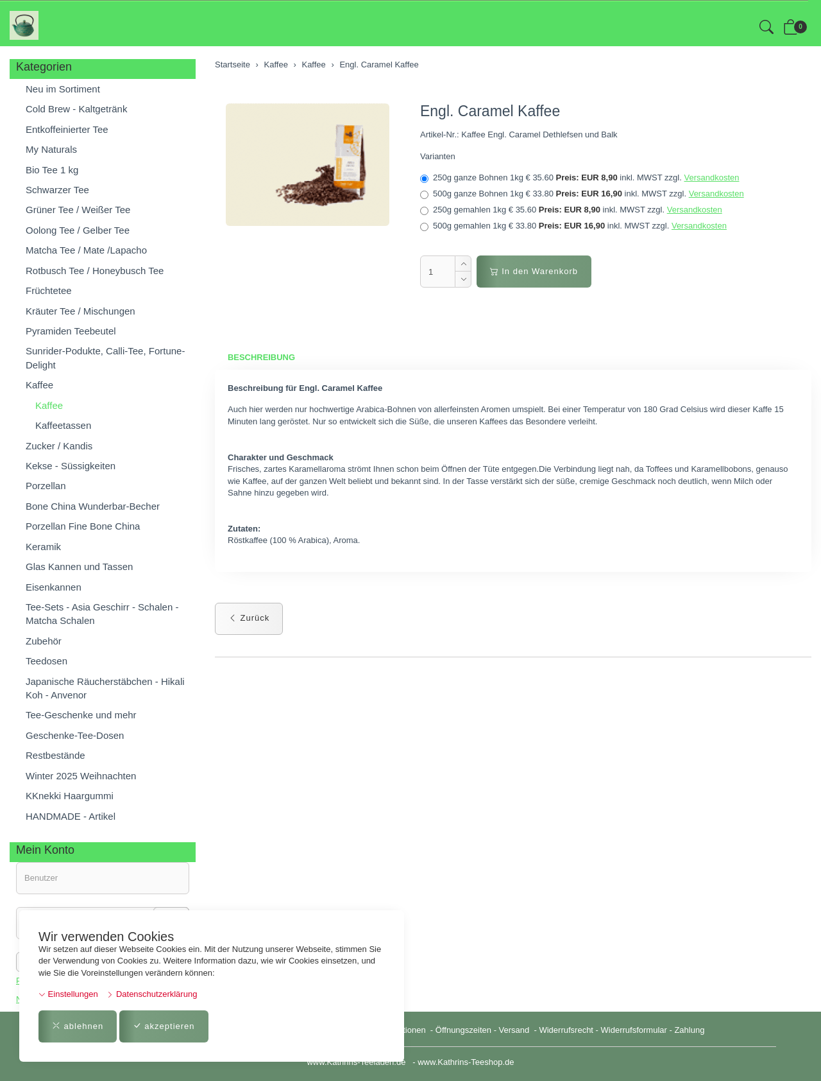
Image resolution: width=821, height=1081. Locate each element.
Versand (514, 1030)
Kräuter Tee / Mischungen (80, 311)
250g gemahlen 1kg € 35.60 (571, 210)
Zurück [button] (248, 618)
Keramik (43, 546)
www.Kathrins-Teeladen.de (356, 1062)
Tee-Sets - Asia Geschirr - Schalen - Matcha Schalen (102, 613)
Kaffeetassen (63, 425)
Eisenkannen (53, 587)
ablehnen (77, 1026)
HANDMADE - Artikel (70, 816)
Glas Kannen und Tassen (79, 566)
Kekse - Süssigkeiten (70, 465)
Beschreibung (261, 357)
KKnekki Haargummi (70, 795)
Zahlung (689, 1030)
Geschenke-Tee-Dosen (75, 735)
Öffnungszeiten (463, 1030)
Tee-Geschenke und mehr (81, 714)
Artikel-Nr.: (439, 134)
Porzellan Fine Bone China (83, 526)
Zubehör (44, 641)
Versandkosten (711, 177)
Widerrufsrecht (566, 1030)
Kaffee (39, 384)
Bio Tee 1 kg (52, 169)
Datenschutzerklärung (151, 994)
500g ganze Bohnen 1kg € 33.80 (582, 194)
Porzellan (46, 485)
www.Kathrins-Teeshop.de (466, 1062)
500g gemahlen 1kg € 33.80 (573, 226)
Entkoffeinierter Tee (67, 129)
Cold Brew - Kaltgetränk (76, 108)
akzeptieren (164, 1026)
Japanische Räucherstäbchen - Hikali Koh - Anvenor (105, 688)
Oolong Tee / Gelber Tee (78, 230)
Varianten (437, 156)
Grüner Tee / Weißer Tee (78, 209)
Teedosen (46, 660)
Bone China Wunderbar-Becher (93, 506)
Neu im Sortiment (63, 88)
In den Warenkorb (534, 271)
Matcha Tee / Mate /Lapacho (86, 250)
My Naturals (51, 149)
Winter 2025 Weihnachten (81, 775)
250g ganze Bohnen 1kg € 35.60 (579, 178)
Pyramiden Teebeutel (71, 330)
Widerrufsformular (634, 1030)
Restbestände (55, 755)
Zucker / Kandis (59, 445)
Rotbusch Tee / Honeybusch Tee (95, 270)
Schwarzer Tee (57, 189)
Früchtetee (49, 290)
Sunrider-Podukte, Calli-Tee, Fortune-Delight (105, 357)
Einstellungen (68, 994)
